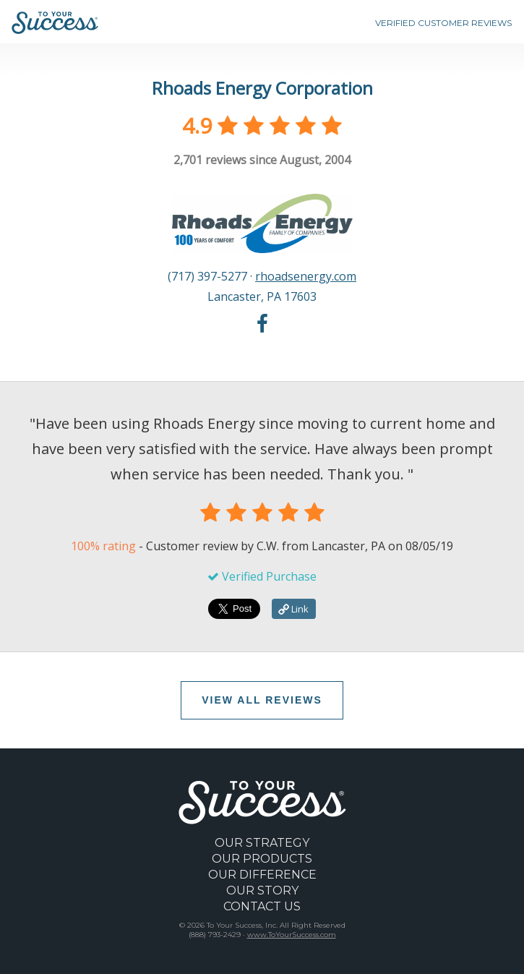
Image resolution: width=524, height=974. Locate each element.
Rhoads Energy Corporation (262, 88)
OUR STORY (262, 890)
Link (293, 608)
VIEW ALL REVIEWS (262, 700)
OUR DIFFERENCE (262, 874)
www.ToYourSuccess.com (291, 934)
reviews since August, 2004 (262, 160)
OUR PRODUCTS (262, 859)
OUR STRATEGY (262, 843)
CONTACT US (262, 906)
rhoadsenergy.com (305, 276)
